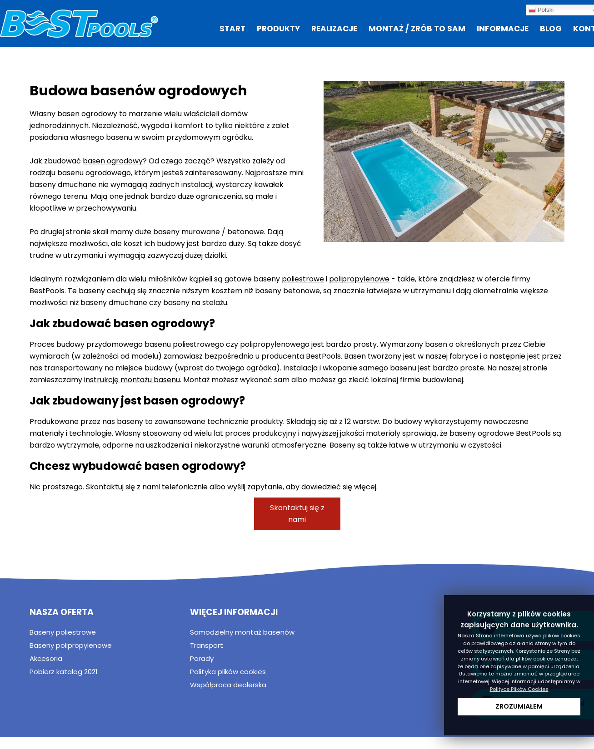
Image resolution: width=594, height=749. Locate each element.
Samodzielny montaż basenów (242, 632)
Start (232, 28)
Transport (206, 645)
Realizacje (334, 28)
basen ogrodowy (113, 161)
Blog (551, 28)
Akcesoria (46, 658)
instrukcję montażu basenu (132, 379)
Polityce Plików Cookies (519, 689)
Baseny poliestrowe (63, 632)
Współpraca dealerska (228, 685)
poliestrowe (303, 279)
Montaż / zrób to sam (417, 28)
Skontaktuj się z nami (297, 514)
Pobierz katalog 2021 (64, 671)
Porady (202, 658)
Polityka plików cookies (228, 671)
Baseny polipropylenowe (71, 645)
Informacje (503, 28)
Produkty (278, 28)
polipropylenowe (359, 279)
